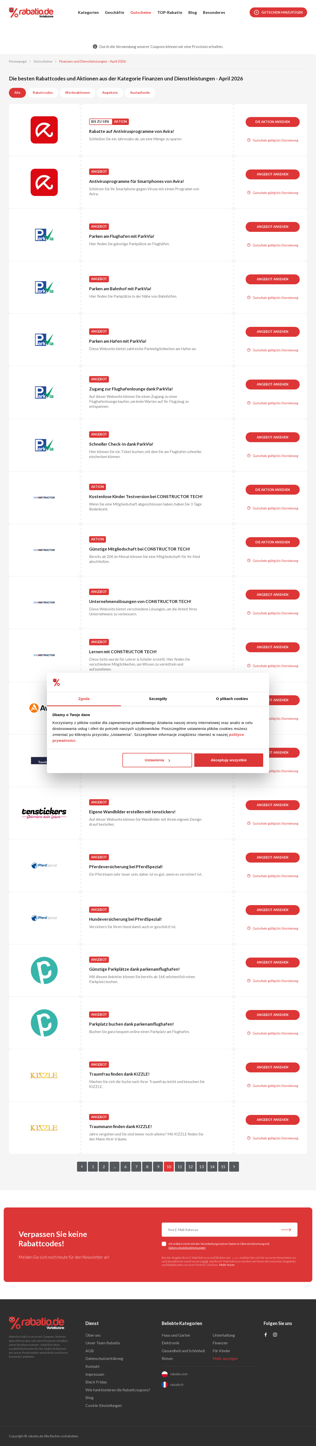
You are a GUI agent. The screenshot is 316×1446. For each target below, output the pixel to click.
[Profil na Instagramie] (275, 1335)
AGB (205, 1261)
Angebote (110, 93)
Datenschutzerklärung (104, 1358)
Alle (17, 93)
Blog (192, 12)
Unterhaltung (224, 1335)
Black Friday (96, 1381)
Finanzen (220, 1342)
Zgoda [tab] (84, 699)
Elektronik (170, 1342)
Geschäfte (114, 12)
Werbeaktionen (77, 93)
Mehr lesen (227, 1265)
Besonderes (214, 12)
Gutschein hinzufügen (278, 12)
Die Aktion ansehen (272, 122)
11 (180, 1166)
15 (223, 1166)
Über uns (93, 1335)
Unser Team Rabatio (102, 1342)
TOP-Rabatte (169, 12)
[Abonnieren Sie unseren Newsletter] (286, 1230)
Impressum (94, 1374)
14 (212, 1166)
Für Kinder (221, 1350)
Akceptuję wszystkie (229, 760)
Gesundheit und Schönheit (183, 1350)
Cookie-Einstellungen (103, 1405)
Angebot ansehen (272, 174)
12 (190, 1166)
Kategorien (88, 12)
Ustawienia (157, 760)
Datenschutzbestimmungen (187, 1248)
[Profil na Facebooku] (265, 1335)
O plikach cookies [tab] (232, 699)
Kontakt (92, 1366)
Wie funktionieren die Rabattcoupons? (117, 1389)
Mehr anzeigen (225, 1358)
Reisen (167, 1358)
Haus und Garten (176, 1335)
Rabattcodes (43, 93)
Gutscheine (140, 12)
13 (201, 1166)
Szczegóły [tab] (158, 699)
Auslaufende (140, 93)
